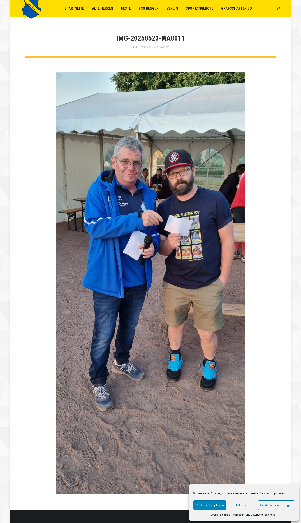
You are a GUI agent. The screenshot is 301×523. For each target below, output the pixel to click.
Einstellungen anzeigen (276, 505)
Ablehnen (242, 505)
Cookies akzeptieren (209, 505)
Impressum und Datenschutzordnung (253, 514)
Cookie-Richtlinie (220, 514)
